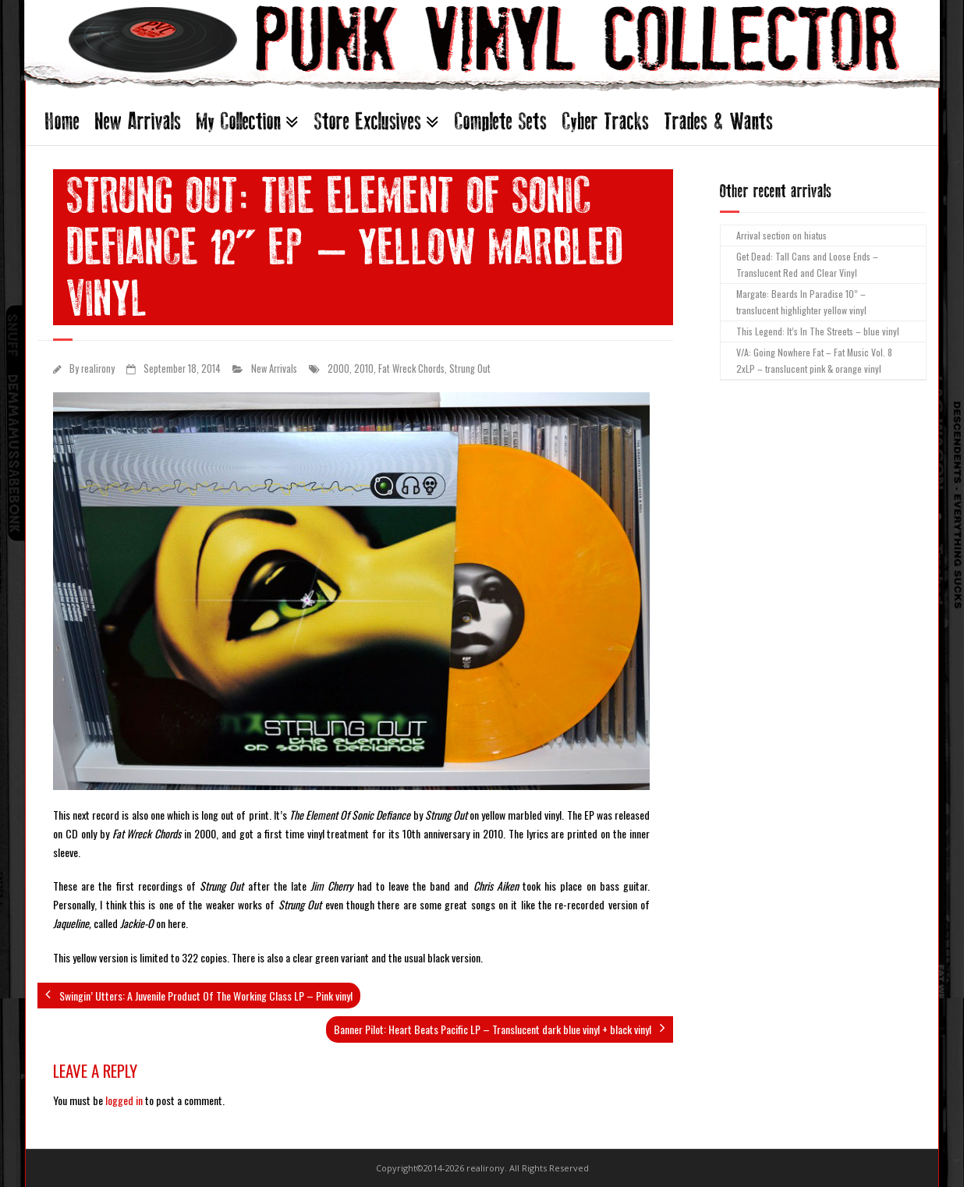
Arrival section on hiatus (781, 235)
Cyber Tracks (605, 121)
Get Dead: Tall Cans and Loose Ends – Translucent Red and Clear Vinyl (807, 265)
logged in (124, 1100)
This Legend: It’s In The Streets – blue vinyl (817, 331)
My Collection (239, 121)
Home (62, 121)
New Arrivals (138, 121)
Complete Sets (501, 121)
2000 (338, 368)
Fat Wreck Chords (411, 368)
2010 (364, 368)
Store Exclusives (367, 121)
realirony (98, 368)
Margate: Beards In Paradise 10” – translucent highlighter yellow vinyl (801, 302)
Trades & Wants (719, 121)
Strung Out (470, 368)
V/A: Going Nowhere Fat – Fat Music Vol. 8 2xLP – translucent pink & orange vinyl (814, 360)
